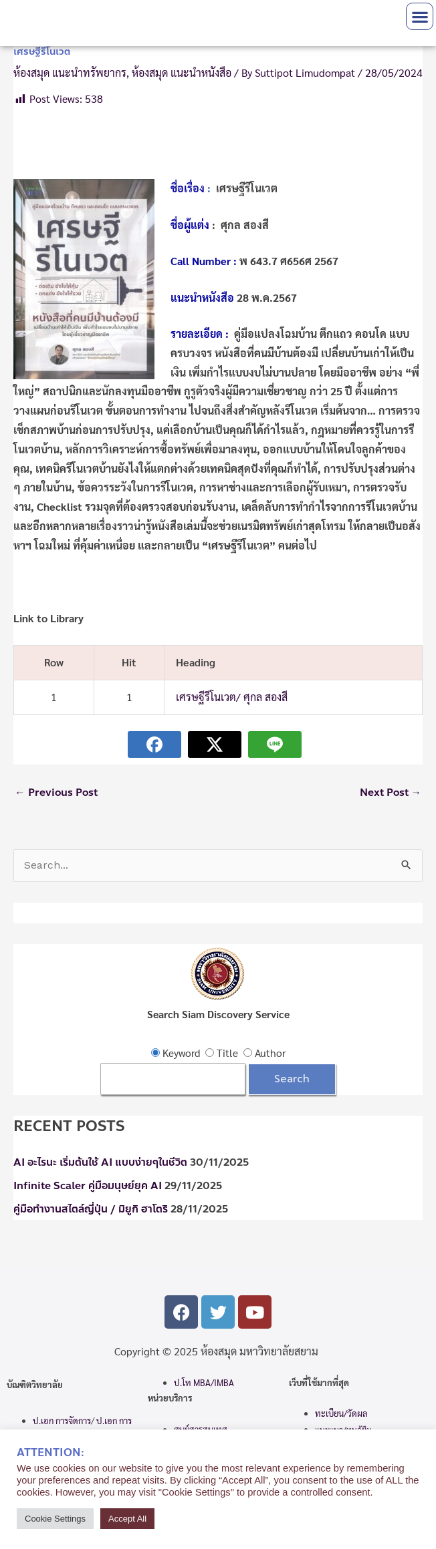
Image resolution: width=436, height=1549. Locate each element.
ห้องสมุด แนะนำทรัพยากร (69, 72)
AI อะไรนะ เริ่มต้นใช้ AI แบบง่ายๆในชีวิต (100, 1162)
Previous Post (56, 793)
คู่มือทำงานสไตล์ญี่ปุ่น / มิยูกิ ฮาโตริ (90, 1209)
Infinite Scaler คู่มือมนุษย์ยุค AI (87, 1186)
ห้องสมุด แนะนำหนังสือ (181, 72)
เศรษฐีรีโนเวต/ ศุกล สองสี (232, 697)
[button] (419, 16)
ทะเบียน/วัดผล (341, 1413)
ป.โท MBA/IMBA (204, 1382)
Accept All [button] (127, 1519)
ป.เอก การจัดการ (62, 1420)
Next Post (391, 793)
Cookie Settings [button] (55, 1519)
